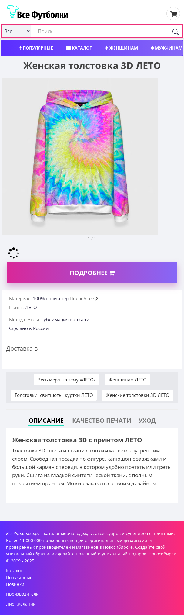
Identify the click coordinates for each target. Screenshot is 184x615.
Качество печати (101, 420)
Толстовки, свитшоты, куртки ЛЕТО (54, 395)
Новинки (15, 584)
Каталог (79, 48)
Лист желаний (21, 604)
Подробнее (92, 273)
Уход (147, 420)
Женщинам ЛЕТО (128, 379)
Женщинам (121, 48)
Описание (46, 420)
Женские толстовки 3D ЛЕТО (137, 395)
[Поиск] (175, 31)
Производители (22, 594)
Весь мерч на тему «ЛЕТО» (67, 379)
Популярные (36, 48)
